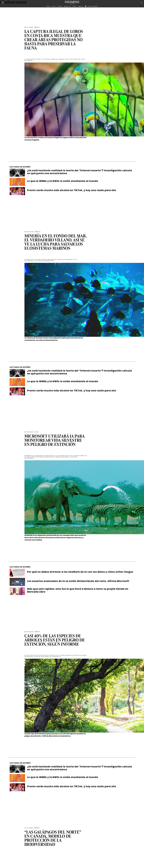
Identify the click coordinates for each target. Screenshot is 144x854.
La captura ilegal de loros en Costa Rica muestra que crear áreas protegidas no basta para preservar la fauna (53, 39)
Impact (37, 27)
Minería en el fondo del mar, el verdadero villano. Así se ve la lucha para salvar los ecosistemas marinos (55, 242)
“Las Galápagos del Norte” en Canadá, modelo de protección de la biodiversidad (52, 838)
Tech (36, 432)
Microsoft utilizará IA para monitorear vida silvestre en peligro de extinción (54, 440)
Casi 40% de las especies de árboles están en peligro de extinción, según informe (54, 640)
